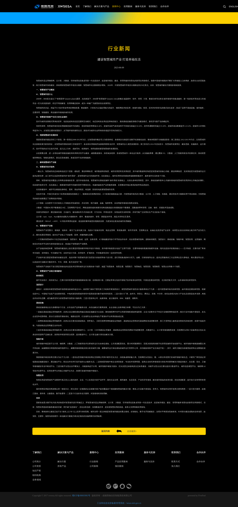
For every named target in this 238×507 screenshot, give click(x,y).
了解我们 (87, 6)
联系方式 (175, 461)
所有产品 (62, 466)
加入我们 (175, 466)
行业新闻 (94, 461)
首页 (78, 6)
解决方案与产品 (101, 6)
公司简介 (36, 461)
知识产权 (36, 471)
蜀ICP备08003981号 (81, 495)
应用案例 (128, 6)
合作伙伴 (164, 6)
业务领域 (36, 480)
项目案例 (119, 466)
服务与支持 (140, 6)
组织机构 (36, 475)
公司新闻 (94, 466)
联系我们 (153, 6)
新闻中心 (116, 6)
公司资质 (36, 466)
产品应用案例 (121, 461)
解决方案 (62, 461)
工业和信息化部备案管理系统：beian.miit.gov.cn (119, 503)
